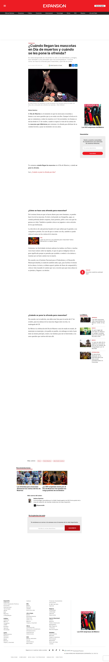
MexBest (51, 632)
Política (30, 13)
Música (28, 621)
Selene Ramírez (38, 498)
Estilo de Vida (53, 642)
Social (28, 640)
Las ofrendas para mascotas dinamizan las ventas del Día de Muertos (41, 488)
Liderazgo (52, 611)
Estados (6, 626)
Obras (68, 13)
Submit (72, 528)
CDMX (5, 624)
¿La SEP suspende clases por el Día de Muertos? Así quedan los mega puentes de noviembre (67, 488)
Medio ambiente (31, 638)
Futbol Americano (54, 623)
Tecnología (60, 13)
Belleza (6, 640)
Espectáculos (8, 634)
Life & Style (29, 613)
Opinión (6, 628)
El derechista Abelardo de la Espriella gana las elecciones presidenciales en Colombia (97, 358)
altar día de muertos (59, 461)
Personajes (52, 639)
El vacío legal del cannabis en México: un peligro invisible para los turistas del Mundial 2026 (98, 333)
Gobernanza (30, 641)
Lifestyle (52, 627)
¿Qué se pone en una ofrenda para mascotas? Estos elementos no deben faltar (56, 240)
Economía (38, 13)
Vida (41, 237)
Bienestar (52, 640)
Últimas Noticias (9, 13)
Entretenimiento (31, 616)
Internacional (49, 13)
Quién (5, 632)
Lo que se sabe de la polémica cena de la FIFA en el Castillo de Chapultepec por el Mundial (98, 345)
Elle (27, 603)
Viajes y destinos (54, 637)
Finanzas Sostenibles (55, 601)
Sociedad (6, 629)
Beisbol (51, 621)
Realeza (6, 635)
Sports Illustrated (54, 618)
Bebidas (51, 635)
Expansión (7, 601)
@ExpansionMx (40, 505)
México (94, 328)
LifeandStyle (7, 615)
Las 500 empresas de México (93, 127)
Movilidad (29, 643)
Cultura (28, 601)
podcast (88, 270)
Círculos (6, 637)
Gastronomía (53, 634)
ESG (75, 13)
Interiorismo (30, 634)
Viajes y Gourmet (9, 642)
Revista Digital (100, 6)
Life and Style (93, 13)
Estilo (28, 614)
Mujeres (83, 13)
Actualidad (52, 610)
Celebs (28, 608)
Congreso (7, 623)
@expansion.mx (56, 650)
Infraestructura (30, 630)
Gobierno (6, 620)
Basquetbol (52, 624)
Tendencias (31, 43)
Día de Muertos (47, 461)
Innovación (52, 602)
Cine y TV (29, 619)
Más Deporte (53, 626)
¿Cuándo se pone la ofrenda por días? (43, 172)
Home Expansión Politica (11, 604)
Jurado (51, 643)
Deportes (29, 618)
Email (47, 528)
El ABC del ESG (53, 604)
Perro (39, 461)
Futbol (51, 619)
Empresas (21, 13)
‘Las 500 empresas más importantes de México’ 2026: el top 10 (98, 322)
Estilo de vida (30, 610)
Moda (5, 639)
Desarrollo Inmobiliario (33, 629)
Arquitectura (30, 632)
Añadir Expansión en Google (56, 65)
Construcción (30, 627)
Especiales (52, 615)
